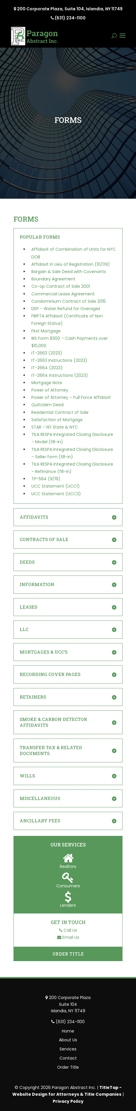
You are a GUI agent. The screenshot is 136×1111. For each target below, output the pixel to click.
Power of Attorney (49, 390)
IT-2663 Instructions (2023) (59, 360)
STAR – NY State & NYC (54, 427)
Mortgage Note (46, 383)
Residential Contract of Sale (60, 412)
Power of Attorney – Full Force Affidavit (71, 397)
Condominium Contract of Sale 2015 (68, 301)
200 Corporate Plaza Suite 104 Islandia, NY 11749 (70, 1004)
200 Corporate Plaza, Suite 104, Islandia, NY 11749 (70, 9)
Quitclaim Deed (47, 405)
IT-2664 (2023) (47, 368)
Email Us (70, 937)
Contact (68, 1058)
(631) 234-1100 (70, 18)
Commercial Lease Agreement (63, 294)
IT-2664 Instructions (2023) (59, 375)
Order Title (68, 954)
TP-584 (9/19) (45, 479)
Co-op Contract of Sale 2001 (60, 286)
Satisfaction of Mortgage (57, 420)
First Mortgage (46, 331)
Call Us (70, 930)
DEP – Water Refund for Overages (65, 309)
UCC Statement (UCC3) (56, 494)
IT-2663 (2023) (46, 353)
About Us (68, 1040)
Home (68, 1031)
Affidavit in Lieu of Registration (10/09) (70, 264)
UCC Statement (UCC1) (55, 486)
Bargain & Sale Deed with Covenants (68, 272)
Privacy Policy (68, 1101)
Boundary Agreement (53, 279)
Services (67, 1049)
